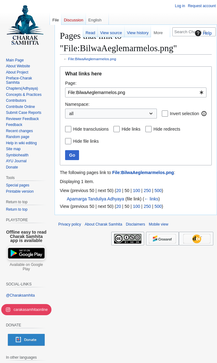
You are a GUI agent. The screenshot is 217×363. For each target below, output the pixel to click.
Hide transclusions (90, 129)
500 (158, 190)
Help (202, 33)
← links (151, 198)
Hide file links (86, 141)
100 (136, 190)
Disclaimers (135, 224)
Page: (71, 83)
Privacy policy (69, 224)
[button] (204, 114)
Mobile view (158, 224)
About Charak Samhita (103, 224)
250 (147, 190)
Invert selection (184, 113)
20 (118, 190)
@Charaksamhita (20, 295)
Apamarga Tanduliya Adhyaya (95, 198)
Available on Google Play (26, 266)
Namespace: (77, 104)
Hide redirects (166, 129)
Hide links (131, 129)
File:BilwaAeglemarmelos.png (92, 59)
